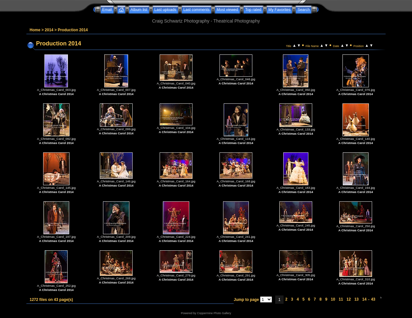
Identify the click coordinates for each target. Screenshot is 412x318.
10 (333, 299)
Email (107, 9)
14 (364, 299)
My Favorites (279, 9)
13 (356, 299)
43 (373, 299)
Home (35, 30)
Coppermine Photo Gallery (214, 313)
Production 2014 (73, 30)
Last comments (196, 9)
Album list (139, 9)
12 (349, 299)
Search (303, 9)
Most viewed (227, 9)
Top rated (253, 9)
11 (341, 299)
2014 (49, 30)
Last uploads (165, 9)
